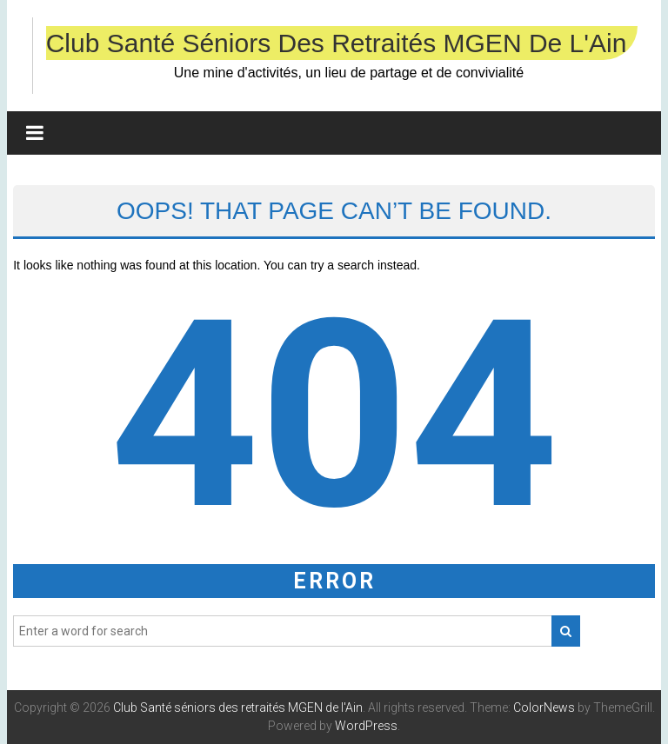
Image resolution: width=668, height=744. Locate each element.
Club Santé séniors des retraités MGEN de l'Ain (336, 43)
